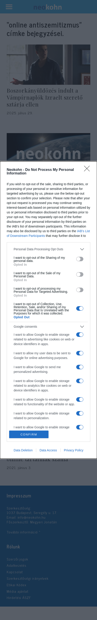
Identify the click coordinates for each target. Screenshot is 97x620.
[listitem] (48, 249)
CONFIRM (29, 434)
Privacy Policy (73, 450)
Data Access (48, 450)
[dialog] (48, 310)
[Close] (88, 170)
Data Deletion (23, 450)
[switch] (79, 259)
